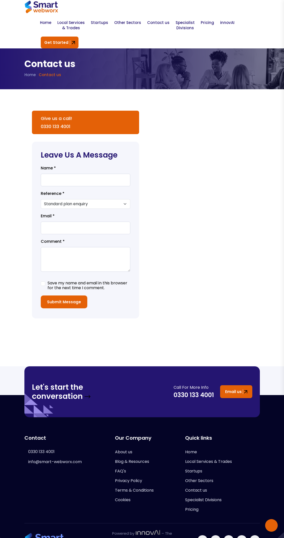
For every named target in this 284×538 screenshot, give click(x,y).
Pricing (207, 22)
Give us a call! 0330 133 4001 (56, 122)
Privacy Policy (128, 481)
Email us (236, 391)
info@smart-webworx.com (55, 462)
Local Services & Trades (71, 25)
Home (45, 22)
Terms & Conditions (134, 490)
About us (123, 452)
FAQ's (120, 471)
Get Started (59, 42)
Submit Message (64, 302)
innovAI (227, 22)
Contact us (158, 22)
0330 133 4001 (194, 395)
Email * (48, 216)
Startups (99, 22)
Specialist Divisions (185, 25)
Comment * (53, 242)
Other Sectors (127, 22)
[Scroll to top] (271, 525)
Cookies (123, 500)
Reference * (52, 194)
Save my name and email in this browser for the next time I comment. (87, 285)
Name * (48, 168)
